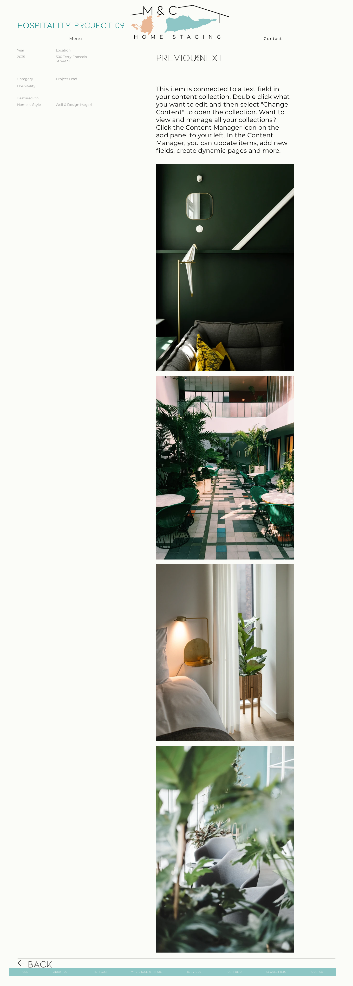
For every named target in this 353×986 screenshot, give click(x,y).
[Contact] (273, 38)
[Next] (212, 57)
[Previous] (179, 57)
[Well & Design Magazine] (76, 104)
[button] (76, 38)
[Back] (45, 963)
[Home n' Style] (32, 104)
